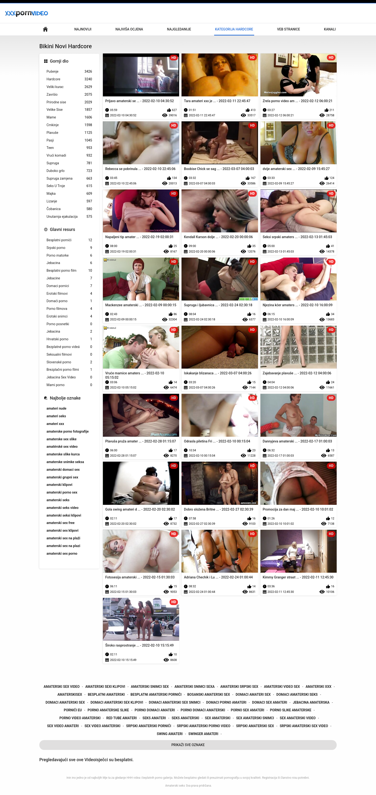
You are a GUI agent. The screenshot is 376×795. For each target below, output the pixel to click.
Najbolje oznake (65, 397)
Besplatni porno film (69, 271)
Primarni (45, 29)
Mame (69, 117)
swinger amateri (203, 734)
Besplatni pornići (69, 240)
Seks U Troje (69, 186)
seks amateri (154, 718)
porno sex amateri (247, 710)
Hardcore (69, 79)
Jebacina (69, 263)
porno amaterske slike (108, 710)
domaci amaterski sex (65, 702)
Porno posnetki (69, 324)
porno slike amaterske (290, 710)
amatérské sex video (62, 446)
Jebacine (69, 278)
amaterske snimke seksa (65, 462)
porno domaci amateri (155, 710)
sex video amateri (63, 726)
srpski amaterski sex (255, 726)
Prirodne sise (69, 102)
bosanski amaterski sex (208, 694)
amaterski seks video (62, 508)
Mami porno (69, 385)
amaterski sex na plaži (63, 538)
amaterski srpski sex (239, 687)
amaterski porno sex (62, 492)
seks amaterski (185, 718)
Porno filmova (69, 309)
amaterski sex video (62, 687)
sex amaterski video (298, 718)
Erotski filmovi (69, 294)
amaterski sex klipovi (62, 530)
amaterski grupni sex (62, 477)
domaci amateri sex (253, 694)
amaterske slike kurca (63, 454)
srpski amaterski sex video (304, 726)
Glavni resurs (62, 229)
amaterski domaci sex (63, 469)
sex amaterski (217, 718)
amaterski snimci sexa (195, 687)
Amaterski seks (175, 785)
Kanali (330, 29)
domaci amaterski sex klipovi (116, 702)
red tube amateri (121, 718)
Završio (69, 95)
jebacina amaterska (311, 702)
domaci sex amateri (269, 702)
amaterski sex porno (62, 553)
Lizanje (69, 201)
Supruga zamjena (69, 179)
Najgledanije (179, 29)
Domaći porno (69, 301)
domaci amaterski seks (297, 694)
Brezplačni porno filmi (69, 370)
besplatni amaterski (106, 694)
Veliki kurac (69, 87)
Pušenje (69, 72)
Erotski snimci (69, 316)
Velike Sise (69, 110)
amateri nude (56, 408)
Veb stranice (288, 29)
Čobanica (69, 209)
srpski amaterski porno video (203, 726)
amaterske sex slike (61, 439)
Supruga (69, 163)
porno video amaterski (80, 718)
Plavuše (69, 133)
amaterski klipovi (59, 485)
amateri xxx (55, 424)
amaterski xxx (318, 687)
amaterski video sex (282, 687)
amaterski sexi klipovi (105, 687)
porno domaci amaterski (203, 710)
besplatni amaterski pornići (156, 694)
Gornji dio (59, 61)
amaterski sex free (61, 523)
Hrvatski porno (69, 339)
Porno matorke (69, 255)
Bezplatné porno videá (69, 347)
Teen (69, 148)
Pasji (69, 140)
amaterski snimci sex (150, 687)
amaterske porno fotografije (68, 431)
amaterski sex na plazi (63, 546)
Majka (69, 194)
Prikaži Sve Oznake (188, 745)
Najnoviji (82, 29)
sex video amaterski (102, 726)
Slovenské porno (69, 362)
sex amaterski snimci (255, 718)
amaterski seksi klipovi (64, 515)
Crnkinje (69, 125)
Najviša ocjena (129, 29)
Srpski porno (69, 248)
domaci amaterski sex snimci (174, 702)
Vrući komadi (69, 155)
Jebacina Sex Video (69, 377)
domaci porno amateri (226, 702)
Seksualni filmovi (69, 355)
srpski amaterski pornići (148, 726)
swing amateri (170, 734)
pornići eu (73, 710)
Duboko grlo (69, 171)
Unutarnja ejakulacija (69, 217)
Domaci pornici (69, 286)
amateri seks (56, 416)
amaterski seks (58, 500)
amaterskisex (69, 694)
